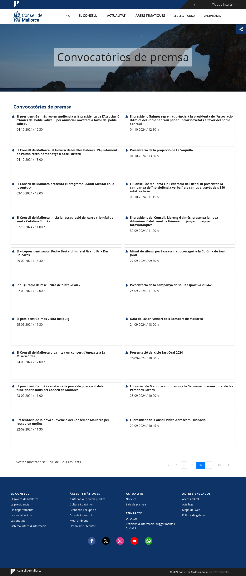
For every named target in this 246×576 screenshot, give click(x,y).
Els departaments (22, 510)
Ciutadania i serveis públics (87, 499)
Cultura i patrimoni (82, 504)
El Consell (101, 16)
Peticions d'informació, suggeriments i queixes (150, 526)
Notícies (131, 499)
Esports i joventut (81, 515)
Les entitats (18, 520)
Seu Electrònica (184, 16)
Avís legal (188, 504)
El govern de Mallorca (24, 499)
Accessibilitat (190, 499)
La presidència (20, 504)
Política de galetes (193, 515)
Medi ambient (79, 520)
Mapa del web (191, 510)
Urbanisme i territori (83, 526)
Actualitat (125, 16)
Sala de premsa (136, 504)
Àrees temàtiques (152, 16)
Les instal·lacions (21, 515)
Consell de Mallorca (22, 572)
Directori (131, 518)
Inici (85, 16)
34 (193, 464)
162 (221, 464)
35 (202, 464)
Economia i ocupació (83, 510)
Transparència (211, 16)
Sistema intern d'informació (28, 526)
